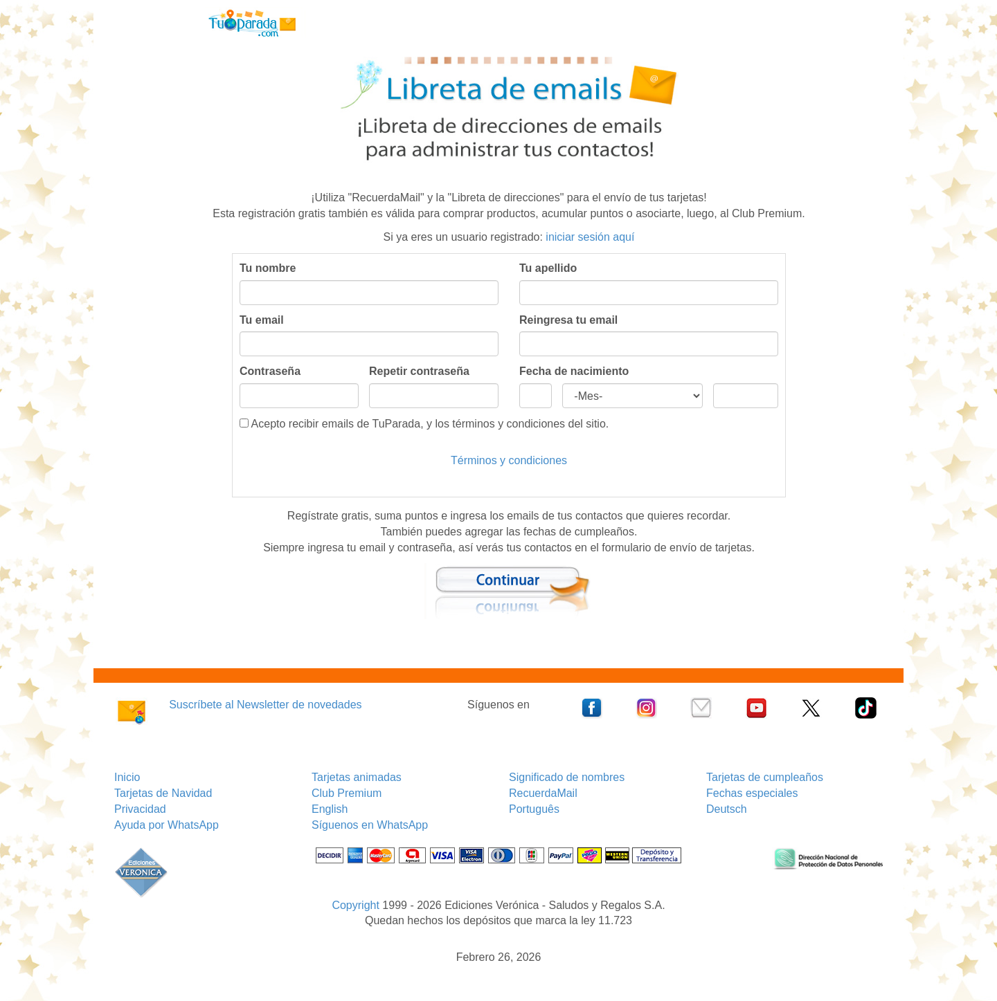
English (330, 809)
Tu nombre (268, 268)
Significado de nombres (567, 777)
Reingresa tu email (568, 320)
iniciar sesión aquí (590, 237)
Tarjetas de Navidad (163, 793)
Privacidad (140, 809)
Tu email (262, 320)
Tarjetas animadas (357, 777)
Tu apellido (548, 268)
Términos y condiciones (509, 460)
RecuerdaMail (543, 793)
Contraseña (270, 371)
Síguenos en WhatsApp (370, 825)
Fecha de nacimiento (574, 371)
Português (534, 809)
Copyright (355, 905)
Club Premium (346, 793)
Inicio (127, 777)
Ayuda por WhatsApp (166, 825)
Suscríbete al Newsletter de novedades (265, 704)
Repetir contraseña (419, 371)
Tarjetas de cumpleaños (764, 777)
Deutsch (726, 809)
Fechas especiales (752, 793)
